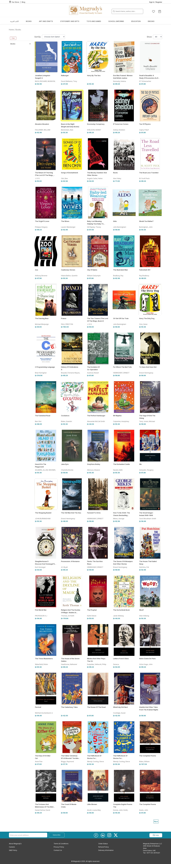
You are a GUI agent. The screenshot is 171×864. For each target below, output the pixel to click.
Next (156, 821)
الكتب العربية (14, 21)
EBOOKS (151, 21)
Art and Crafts (46, 21)
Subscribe (56, 835)
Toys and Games (94, 21)
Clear (13, 38)
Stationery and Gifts (69, 21)
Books (29, 21)
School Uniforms (116, 21)
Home (11, 30)
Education (136, 21)
